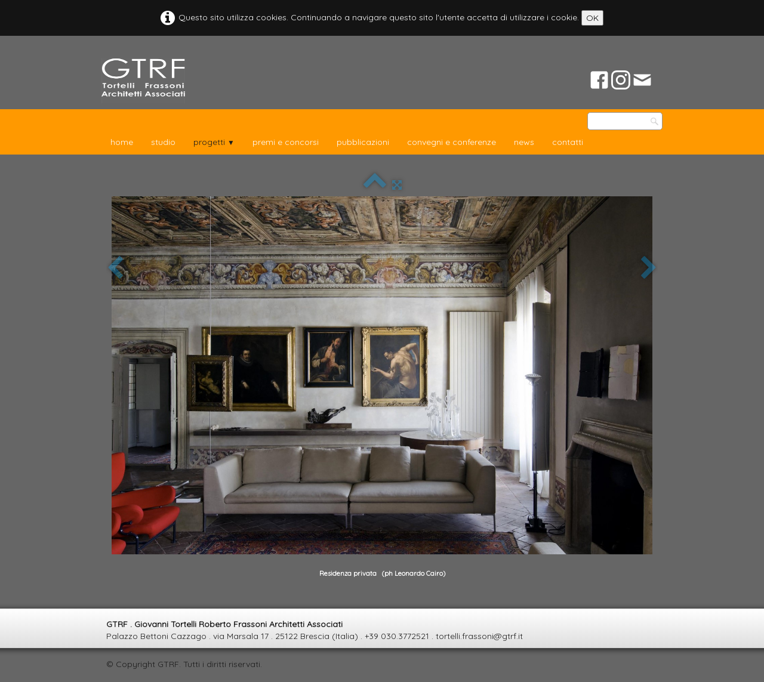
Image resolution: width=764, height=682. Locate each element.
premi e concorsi (285, 142)
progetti (214, 142)
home (121, 142)
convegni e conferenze (451, 142)
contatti (567, 142)
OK (592, 18)
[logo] (143, 80)
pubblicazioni (363, 142)
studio (163, 142)
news (524, 142)
